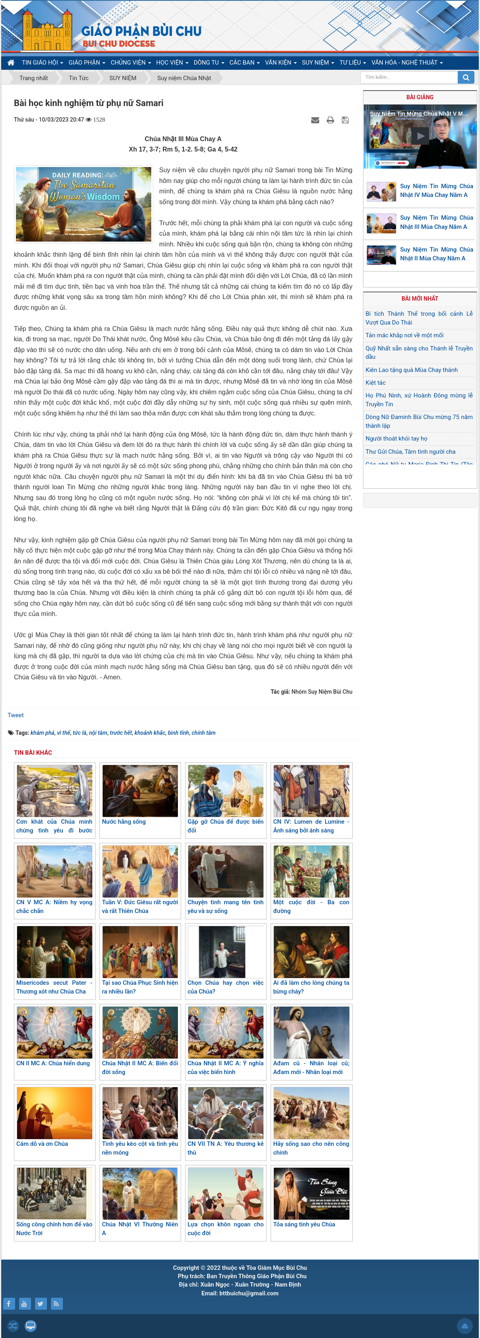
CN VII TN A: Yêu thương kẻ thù (225, 1122)
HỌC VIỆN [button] (172, 64)
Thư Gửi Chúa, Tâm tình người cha (411, 451)
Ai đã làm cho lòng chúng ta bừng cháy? (311, 961)
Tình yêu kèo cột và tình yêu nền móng (140, 1122)
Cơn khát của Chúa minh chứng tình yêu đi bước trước (54, 804)
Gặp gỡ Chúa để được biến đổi (225, 799)
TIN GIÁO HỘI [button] (42, 64)
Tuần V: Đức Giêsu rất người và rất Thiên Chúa (140, 880)
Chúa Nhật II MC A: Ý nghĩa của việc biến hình (225, 1041)
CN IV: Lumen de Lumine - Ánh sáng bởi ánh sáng (311, 799)
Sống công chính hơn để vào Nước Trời (54, 1202)
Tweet (16, 715)
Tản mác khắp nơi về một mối (405, 335)
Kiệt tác (376, 382)
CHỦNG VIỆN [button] (131, 64)
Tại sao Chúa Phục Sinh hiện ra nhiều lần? (140, 961)
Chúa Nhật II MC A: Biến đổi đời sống (140, 1041)
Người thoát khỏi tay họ (396, 438)
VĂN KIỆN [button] (281, 64)
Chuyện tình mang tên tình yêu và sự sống (225, 880)
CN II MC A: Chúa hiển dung (54, 1036)
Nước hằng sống (140, 795)
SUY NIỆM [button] (318, 64)
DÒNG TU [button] (209, 64)
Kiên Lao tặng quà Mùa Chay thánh (412, 370)
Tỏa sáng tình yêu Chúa (311, 1197)
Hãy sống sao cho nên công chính (311, 1122)
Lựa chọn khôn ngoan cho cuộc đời (225, 1202)
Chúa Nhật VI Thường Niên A (140, 1202)
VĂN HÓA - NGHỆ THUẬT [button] (407, 64)
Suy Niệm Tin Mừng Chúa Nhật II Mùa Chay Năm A (437, 254)
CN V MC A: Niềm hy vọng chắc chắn (54, 880)
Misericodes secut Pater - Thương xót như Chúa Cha (54, 961)
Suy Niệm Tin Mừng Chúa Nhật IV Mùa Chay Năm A (437, 191)
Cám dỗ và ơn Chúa (54, 1117)
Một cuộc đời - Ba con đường (311, 880)
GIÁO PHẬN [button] (86, 64)
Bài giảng (419, 97)
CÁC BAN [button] (245, 64)
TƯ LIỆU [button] (353, 64)
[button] (420, 136)
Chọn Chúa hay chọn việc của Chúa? (225, 961)
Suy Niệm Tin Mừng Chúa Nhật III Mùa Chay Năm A (437, 222)
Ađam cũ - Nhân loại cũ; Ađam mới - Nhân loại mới (311, 1041)
